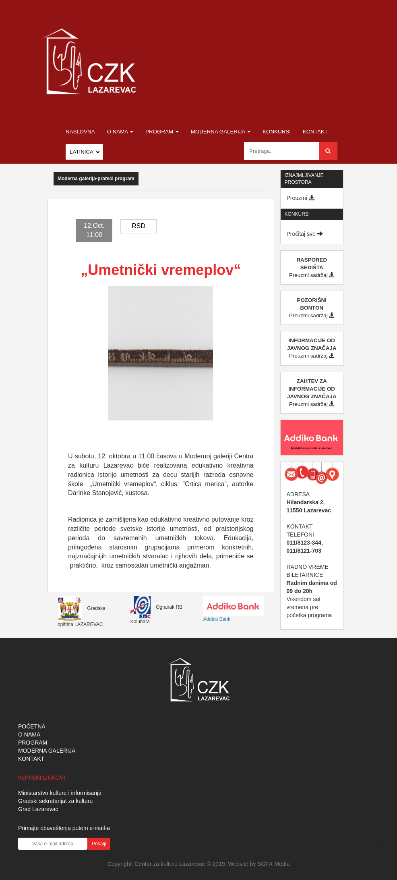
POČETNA (31, 726)
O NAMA (29, 734)
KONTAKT (31, 758)
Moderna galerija (221, 132)
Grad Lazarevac (38, 809)
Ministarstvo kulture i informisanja (59, 793)
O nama (120, 132)
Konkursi (277, 132)
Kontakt (315, 132)
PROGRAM (32, 742)
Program (162, 132)
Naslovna (80, 132)
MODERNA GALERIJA (46, 750)
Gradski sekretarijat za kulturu (55, 801)
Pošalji (99, 844)
